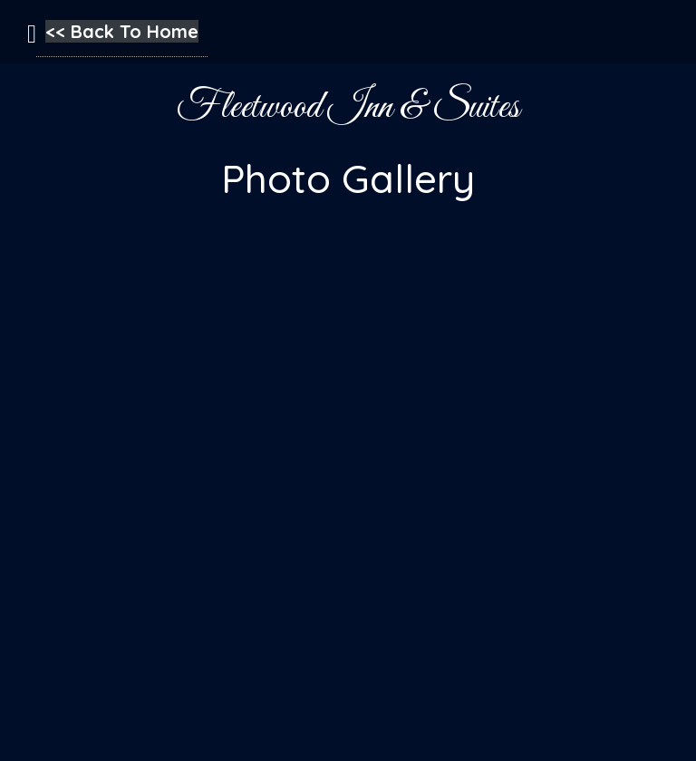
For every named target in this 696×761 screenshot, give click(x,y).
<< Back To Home (121, 31)
